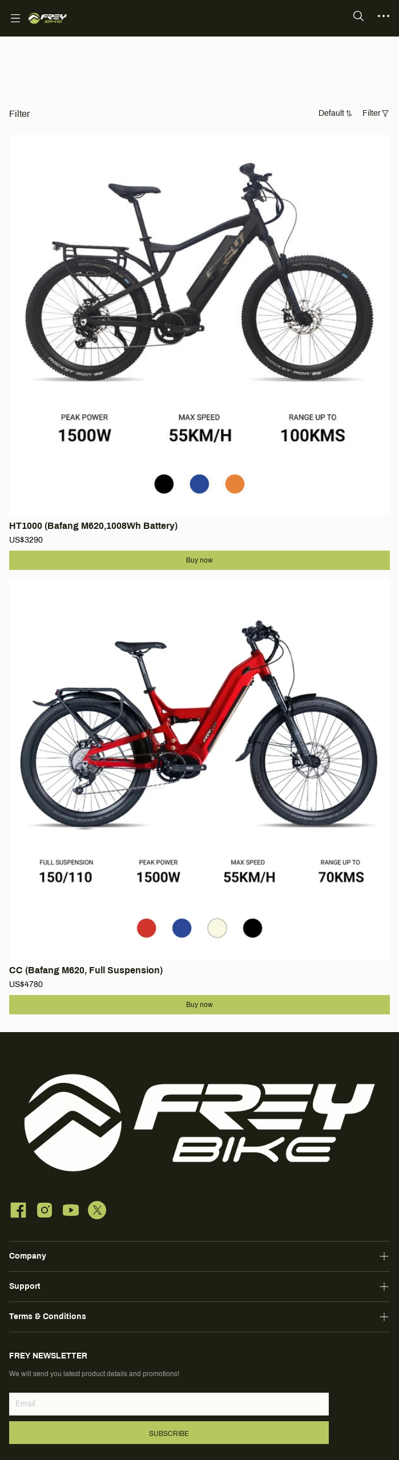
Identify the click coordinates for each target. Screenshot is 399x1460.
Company (27, 1256)
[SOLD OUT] (199, 340)
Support (25, 1286)
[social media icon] (18, 1212)
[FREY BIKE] (47, 18)
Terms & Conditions (47, 1316)
